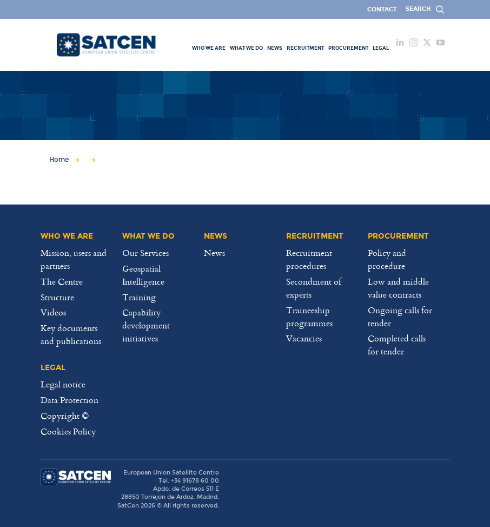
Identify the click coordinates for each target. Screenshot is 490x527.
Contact (382, 9)
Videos (53, 312)
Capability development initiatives (146, 325)
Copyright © (65, 415)
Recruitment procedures (309, 259)
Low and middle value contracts (398, 288)
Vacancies (304, 338)
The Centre (62, 281)
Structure (57, 297)
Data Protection (69, 399)
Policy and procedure (387, 259)
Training (139, 297)
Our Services (145, 252)
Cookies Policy (68, 431)
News (214, 252)
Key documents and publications (71, 334)
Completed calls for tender (397, 345)
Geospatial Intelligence (143, 275)
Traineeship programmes (309, 317)
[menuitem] (209, 47)
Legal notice (63, 384)
